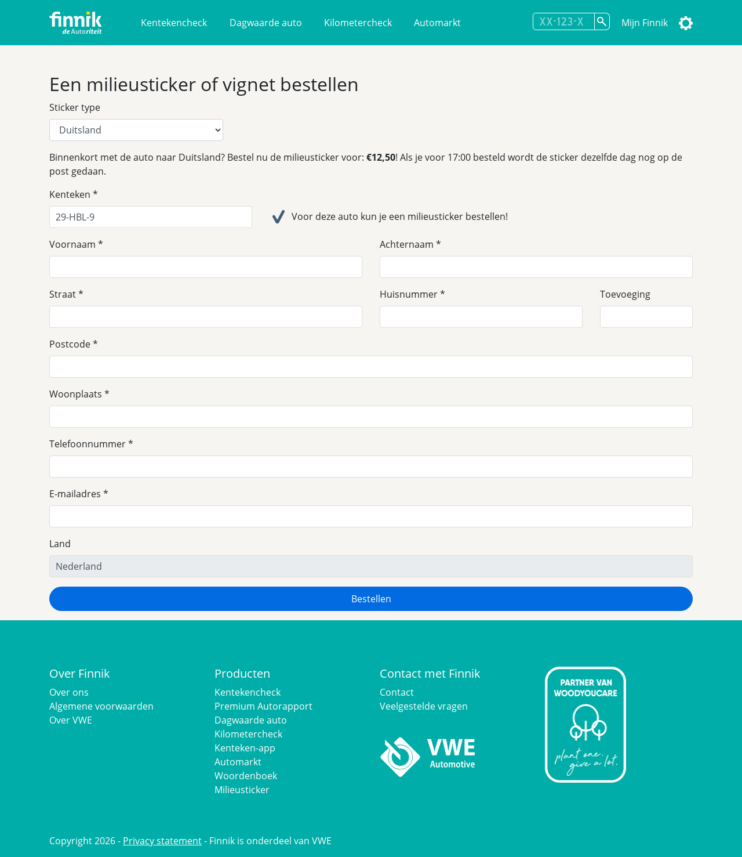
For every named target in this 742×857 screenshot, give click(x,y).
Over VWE (70, 720)
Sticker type (74, 107)
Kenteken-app (244, 748)
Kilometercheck (358, 22)
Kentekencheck (174, 22)
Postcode (69, 344)
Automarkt (437, 22)
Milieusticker (242, 789)
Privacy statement (162, 840)
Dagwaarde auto (266, 22)
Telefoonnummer (87, 443)
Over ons (69, 692)
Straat (62, 294)
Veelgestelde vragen (424, 706)
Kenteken (69, 194)
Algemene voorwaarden (101, 706)
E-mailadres (75, 493)
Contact (397, 692)
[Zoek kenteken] (602, 21)
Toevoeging (625, 294)
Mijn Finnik (644, 22)
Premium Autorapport (263, 706)
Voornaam (72, 244)
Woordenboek (245, 775)
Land (60, 543)
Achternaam (407, 244)
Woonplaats (75, 394)
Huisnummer (409, 294)
